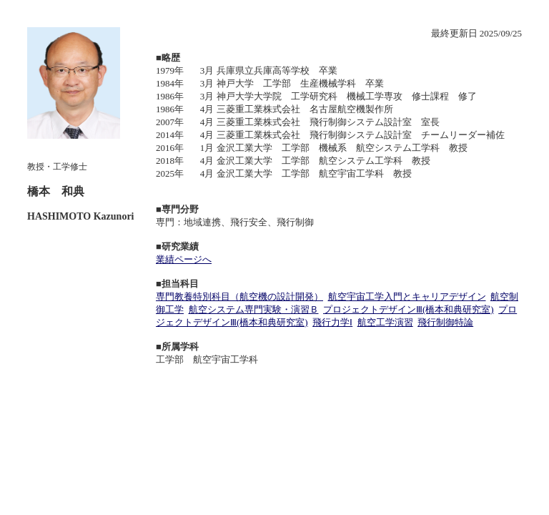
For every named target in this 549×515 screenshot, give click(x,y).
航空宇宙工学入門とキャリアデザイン (407, 296)
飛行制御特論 (445, 322)
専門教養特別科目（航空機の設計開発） (239, 296)
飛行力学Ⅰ (332, 322)
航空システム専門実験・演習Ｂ (254, 309)
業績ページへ (184, 259)
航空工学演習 (385, 322)
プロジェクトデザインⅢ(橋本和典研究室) (408, 309)
